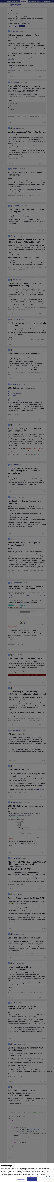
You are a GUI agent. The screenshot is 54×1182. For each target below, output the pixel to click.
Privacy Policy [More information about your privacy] (46, 1176)
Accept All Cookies (32, 1179)
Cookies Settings (20, 1179)
